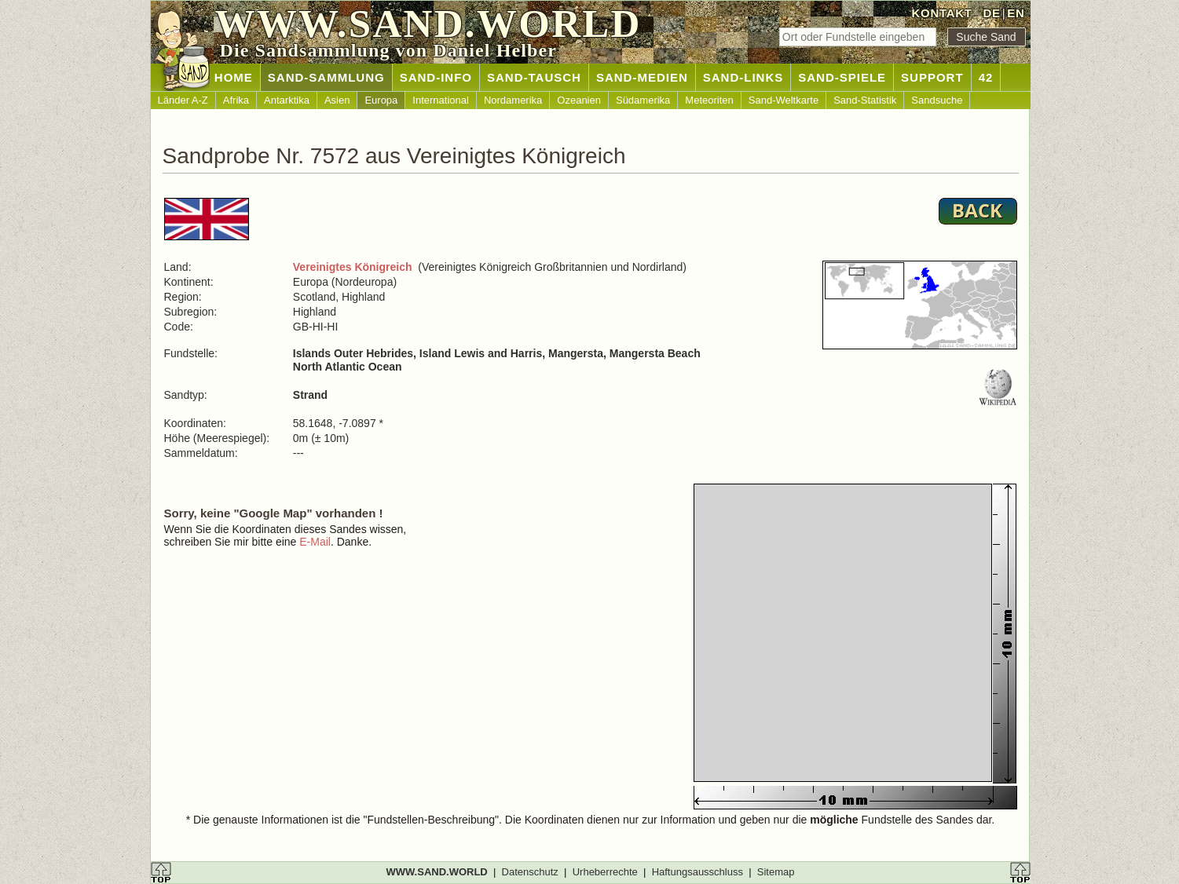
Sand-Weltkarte (783, 100)
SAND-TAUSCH (534, 77)
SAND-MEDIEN (642, 77)
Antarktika (286, 100)
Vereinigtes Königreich (352, 267)
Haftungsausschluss (697, 872)
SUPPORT (932, 77)
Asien (337, 100)
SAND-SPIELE (842, 77)
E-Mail (315, 541)
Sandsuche (936, 100)
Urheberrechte (605, 872)
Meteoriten (709, 100)
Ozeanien (579, 100)
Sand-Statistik (864, 100)
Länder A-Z (183, 100)
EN (1015, 13)
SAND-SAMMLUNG (326, 77)
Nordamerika (513, 100)
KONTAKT (942, 13)
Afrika (236, 100)
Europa (380, 100)
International (440, 100)
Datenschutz (530, 872)
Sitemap (776, 872)
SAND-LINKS (743, 77)
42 (986, 77)
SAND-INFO (436, 77)
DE (991, 13)
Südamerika (643, 100)
